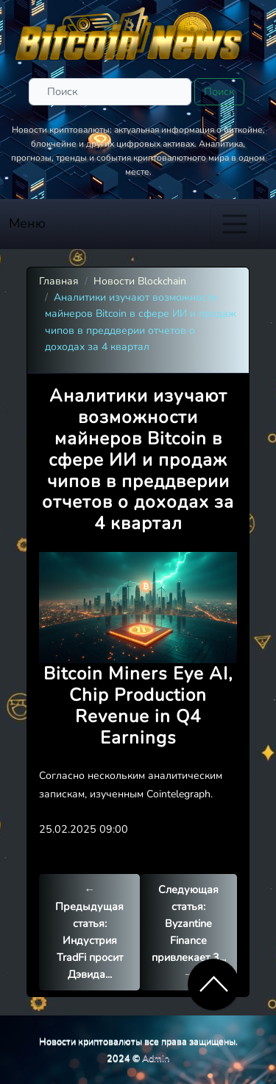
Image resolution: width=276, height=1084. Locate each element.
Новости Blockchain (139, 281)
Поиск (219, 91)
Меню (27, 223)
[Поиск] (110, 91)
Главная (59, 281)
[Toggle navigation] (235, 224)
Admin (155, 1058)
